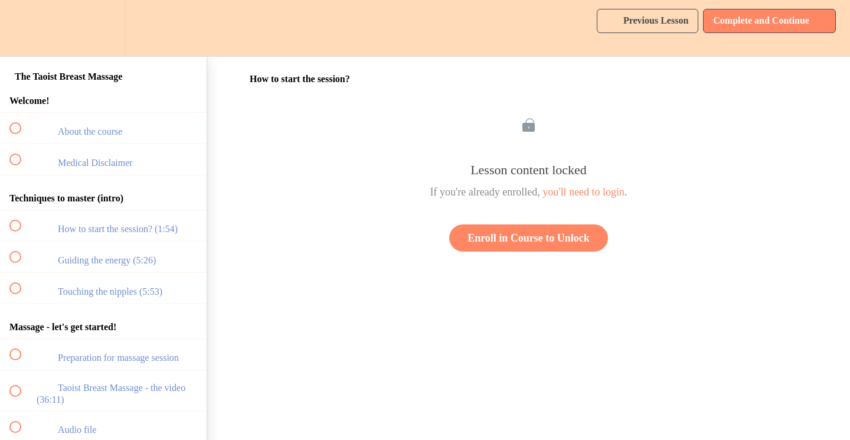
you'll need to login (583, 192)
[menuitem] (103, 28)
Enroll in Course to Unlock (529, 238)
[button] (22, 28)
